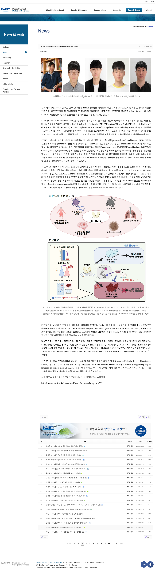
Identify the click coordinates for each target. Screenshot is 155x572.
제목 (84, 441)
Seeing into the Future (12, 73)
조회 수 (149, 441)
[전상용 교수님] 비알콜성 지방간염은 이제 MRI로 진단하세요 (65, 496)
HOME (146, 2)
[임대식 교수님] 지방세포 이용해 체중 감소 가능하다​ (62, 473)
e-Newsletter (8, 84)
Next (122, 544)
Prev (69, 544)
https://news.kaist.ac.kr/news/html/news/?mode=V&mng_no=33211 (73, 383)
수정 (141, 417)
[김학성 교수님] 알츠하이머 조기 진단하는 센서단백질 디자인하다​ (67, 523)
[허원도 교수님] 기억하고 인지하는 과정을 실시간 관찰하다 (64, 514)
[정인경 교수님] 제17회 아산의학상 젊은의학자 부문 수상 (64, 500)
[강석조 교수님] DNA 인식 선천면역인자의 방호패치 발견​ (59, 46)
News (5, 52)
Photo (5, 79)
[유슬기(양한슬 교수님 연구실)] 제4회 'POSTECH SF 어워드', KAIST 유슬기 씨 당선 (73, 505)
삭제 (147, 417)
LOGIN (152, 2)
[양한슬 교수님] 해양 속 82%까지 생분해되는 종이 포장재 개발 (66, 478)
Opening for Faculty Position (11, 90)
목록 (43, 417)
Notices (6, 47)
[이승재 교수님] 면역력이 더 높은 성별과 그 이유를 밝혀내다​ (65, 464)
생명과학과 (43, 51)
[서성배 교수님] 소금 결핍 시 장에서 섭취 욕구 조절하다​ (64, 487)
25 (116, 544)
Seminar (6, 63)
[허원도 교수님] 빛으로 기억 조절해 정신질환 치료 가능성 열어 (66, 469)
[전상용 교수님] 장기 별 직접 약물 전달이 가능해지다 (63, 482)
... (112, 544)
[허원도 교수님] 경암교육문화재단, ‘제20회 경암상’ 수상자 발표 (66, 451)
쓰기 (147, 537)
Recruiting (7, 58)
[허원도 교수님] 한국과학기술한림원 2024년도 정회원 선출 (65, 532)
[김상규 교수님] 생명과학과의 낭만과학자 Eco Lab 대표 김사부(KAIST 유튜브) (71, 518)
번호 (41, 441)
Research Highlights (11, 68)
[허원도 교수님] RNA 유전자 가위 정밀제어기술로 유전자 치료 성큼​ (67, 509)
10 (109, 544)
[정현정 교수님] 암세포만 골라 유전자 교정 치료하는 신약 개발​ (66, 491)
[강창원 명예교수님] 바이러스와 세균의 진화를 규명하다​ (64, 460)
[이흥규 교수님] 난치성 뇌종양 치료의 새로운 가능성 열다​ (64, 446)
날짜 (140, 441)
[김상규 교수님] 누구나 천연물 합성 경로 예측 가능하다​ (63, 455)
